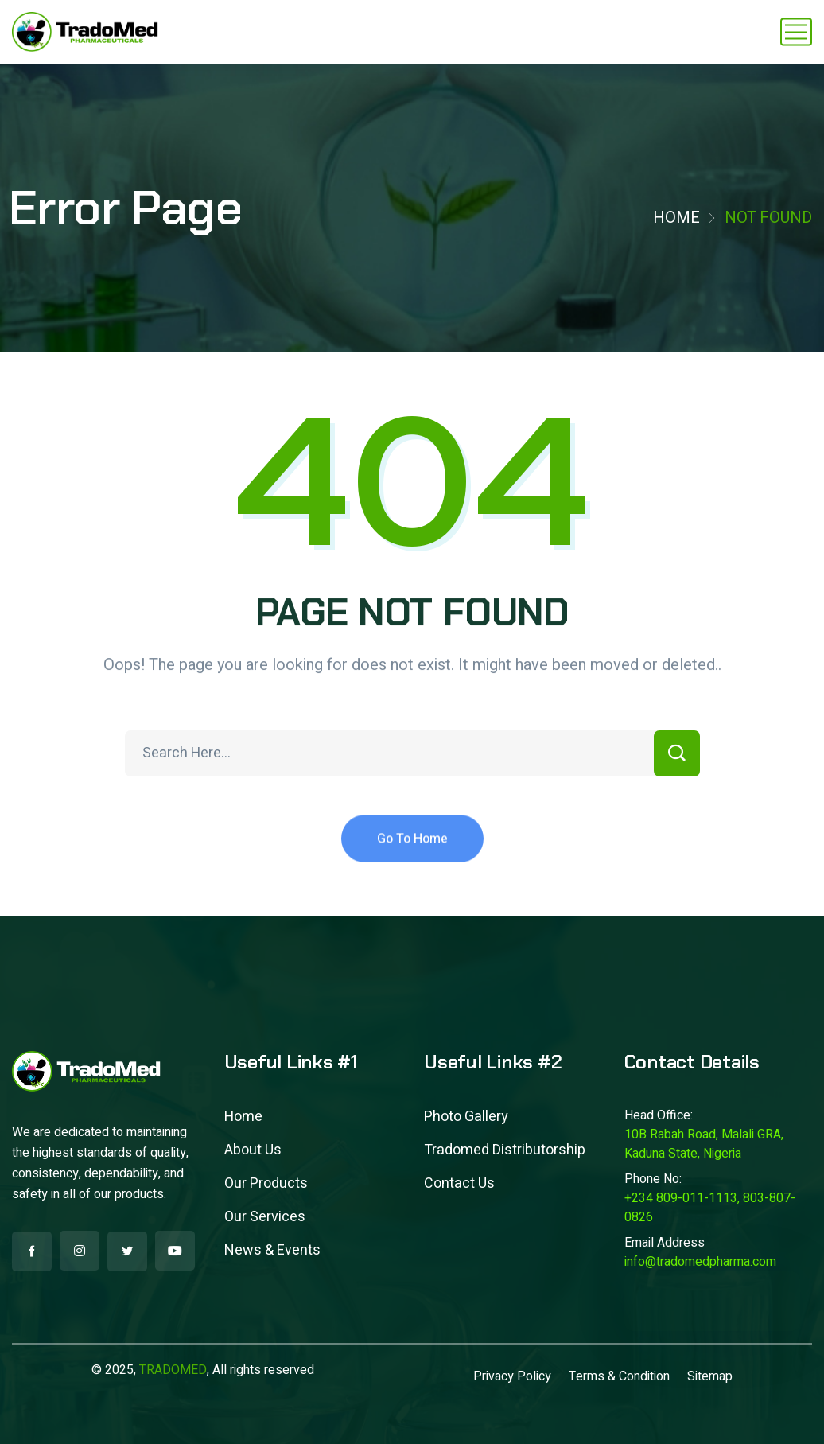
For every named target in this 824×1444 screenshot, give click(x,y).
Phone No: (653, 1179)
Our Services (264, 1217)
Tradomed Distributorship (504, 1150)
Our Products (266, 1183)
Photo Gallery (466, 1116)
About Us (253, 1150)
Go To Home (412, 854)
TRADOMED (173, 1370)
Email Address (664, 1242)
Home (676, 217)
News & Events (272, 1250)
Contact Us (459, 1183)
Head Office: (658, 1115)
